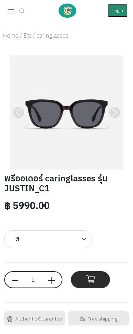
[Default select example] (48, 239)
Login (117, 10)
